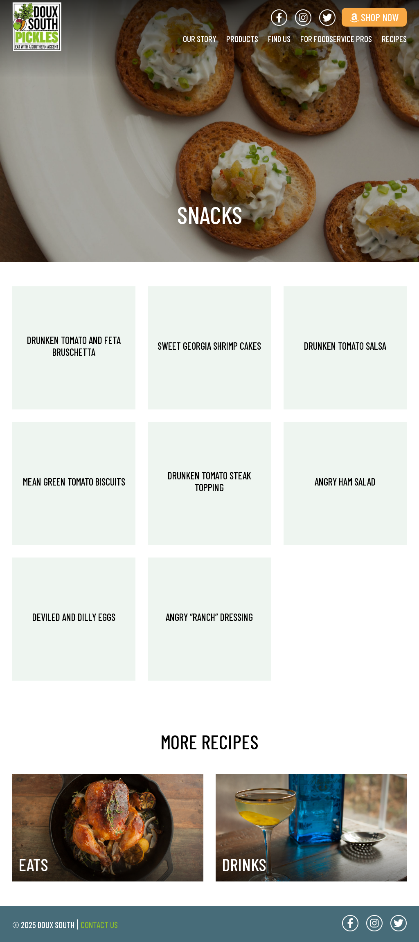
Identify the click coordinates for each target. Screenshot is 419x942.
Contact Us (99, 925)
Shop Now (374, 17)
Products (242, 39)
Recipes (394, 39)
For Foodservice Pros (336, 39)
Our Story (199, 39)
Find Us (279, 39)
